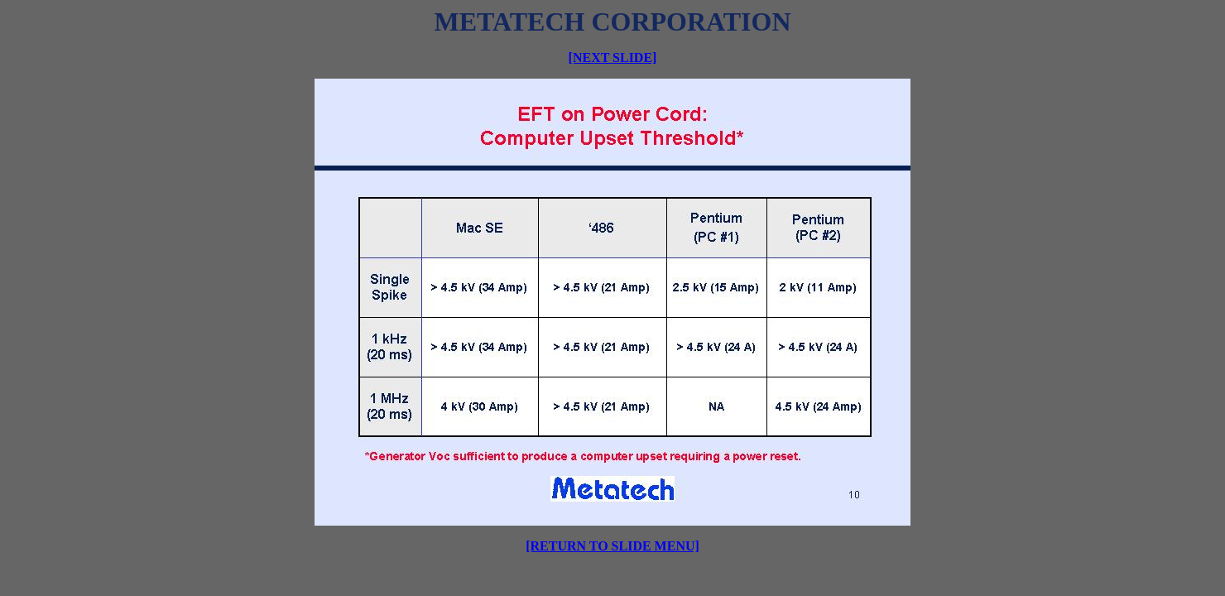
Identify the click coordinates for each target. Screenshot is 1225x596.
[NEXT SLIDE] (613, 57)
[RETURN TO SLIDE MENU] (612, 546)
